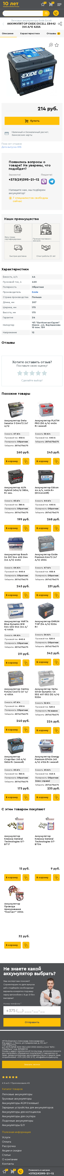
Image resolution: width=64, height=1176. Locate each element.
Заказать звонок (32, 1064)
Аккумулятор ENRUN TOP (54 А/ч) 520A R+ (47, 624)
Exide (35, 292)
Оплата (6, 1141)
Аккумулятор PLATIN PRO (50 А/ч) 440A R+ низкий (47, 423)
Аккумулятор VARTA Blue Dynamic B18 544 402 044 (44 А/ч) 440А (16, 625)
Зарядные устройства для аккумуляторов (27, 1107)
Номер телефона (12, 1004)
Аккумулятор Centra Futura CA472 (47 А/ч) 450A (16, 692)
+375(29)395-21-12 (24, 179)
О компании (9, 1159)
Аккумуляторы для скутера (18, 1116)
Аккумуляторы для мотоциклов (21, 1111)
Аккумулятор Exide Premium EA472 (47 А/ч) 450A (46, 557)
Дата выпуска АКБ (12, 147)
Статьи (6, 1155)
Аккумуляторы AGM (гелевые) (20, 1103)
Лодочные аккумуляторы (17, 1120)
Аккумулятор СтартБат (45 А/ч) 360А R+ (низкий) (15, 759)
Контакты (8, 1163)
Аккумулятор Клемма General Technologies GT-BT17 (14, 840)
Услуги (6, 1137)
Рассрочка (9, 1146)
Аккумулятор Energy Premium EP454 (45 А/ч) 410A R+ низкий (47, 759)
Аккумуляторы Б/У (13, 1125)
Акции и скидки (12, 1150)
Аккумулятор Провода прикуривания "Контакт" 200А (13, 908)
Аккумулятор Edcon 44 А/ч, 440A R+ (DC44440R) (47, 490)
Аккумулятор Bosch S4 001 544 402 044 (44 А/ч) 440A (16, 557)
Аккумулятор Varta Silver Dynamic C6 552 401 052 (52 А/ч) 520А (47, 693)
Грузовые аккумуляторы (17, 1098)
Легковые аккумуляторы (17, 1094)
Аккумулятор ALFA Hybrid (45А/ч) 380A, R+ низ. (16, 490)
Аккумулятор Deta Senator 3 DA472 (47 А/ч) (16, 423)
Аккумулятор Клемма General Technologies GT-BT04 (45, 840)
